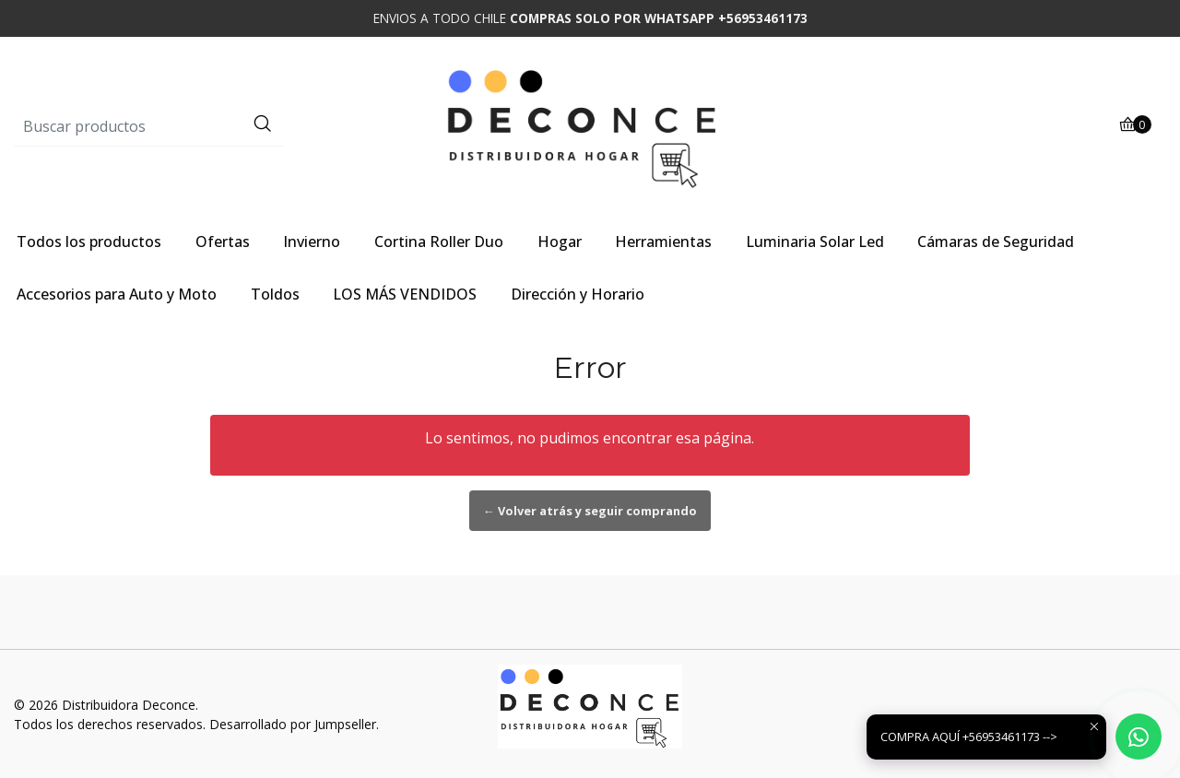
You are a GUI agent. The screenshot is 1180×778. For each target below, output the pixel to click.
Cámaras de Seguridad (995, 241)
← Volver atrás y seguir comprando (590, 510)
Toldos (275, 294)
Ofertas (222, 241)
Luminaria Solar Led (815, 241)
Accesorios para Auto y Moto (117, 294)
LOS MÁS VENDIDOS (405, 294)
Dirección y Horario (577, 294)
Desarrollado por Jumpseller (292, 724)
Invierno (311, 241)
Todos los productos (89, 241)
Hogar (559, 241)
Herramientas (663, 241)
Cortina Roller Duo (438, 241)
